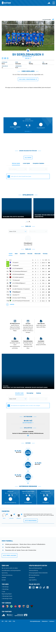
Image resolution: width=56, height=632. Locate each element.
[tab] (16, 163)
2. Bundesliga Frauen (7, 598)
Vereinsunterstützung (7, 575)
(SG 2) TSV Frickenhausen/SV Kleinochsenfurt (21, 300)
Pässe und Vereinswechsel (35, 568)
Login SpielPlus (33, 580)
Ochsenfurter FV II (15, 295)
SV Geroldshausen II (16, 292)
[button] (3, 58)
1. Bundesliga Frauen (7, 596)
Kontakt (4, 580)
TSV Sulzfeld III (15, 262)
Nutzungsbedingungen (35, 621)
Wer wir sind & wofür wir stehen (10, 568)
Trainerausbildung (33, 570)
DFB (6, 621)
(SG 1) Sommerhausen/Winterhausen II (19, 271)
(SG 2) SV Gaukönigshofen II (17, 268)
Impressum (51, 621)
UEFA (10, 621)
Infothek (4, 577)
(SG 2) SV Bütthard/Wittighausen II (18, 283)
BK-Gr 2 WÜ (44, 63)
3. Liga (3, 591)
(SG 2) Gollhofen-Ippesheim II (18, 277)
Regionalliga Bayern (7, 594)
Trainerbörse (32, 577)
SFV (3, 621)
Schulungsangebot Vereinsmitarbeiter (38, 572)
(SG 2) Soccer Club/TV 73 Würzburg (19, 298)
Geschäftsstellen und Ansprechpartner (11, 570)
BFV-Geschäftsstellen (34, 575)
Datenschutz (45, 621)
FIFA (14, 621)
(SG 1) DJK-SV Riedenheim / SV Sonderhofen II (21, 289)
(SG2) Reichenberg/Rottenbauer (18, 274)
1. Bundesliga (5, 586)
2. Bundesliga (5, 589)
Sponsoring (5, 572)
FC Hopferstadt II (15, 265)
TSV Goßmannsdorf (16, 280)
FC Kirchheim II (15, 286)
